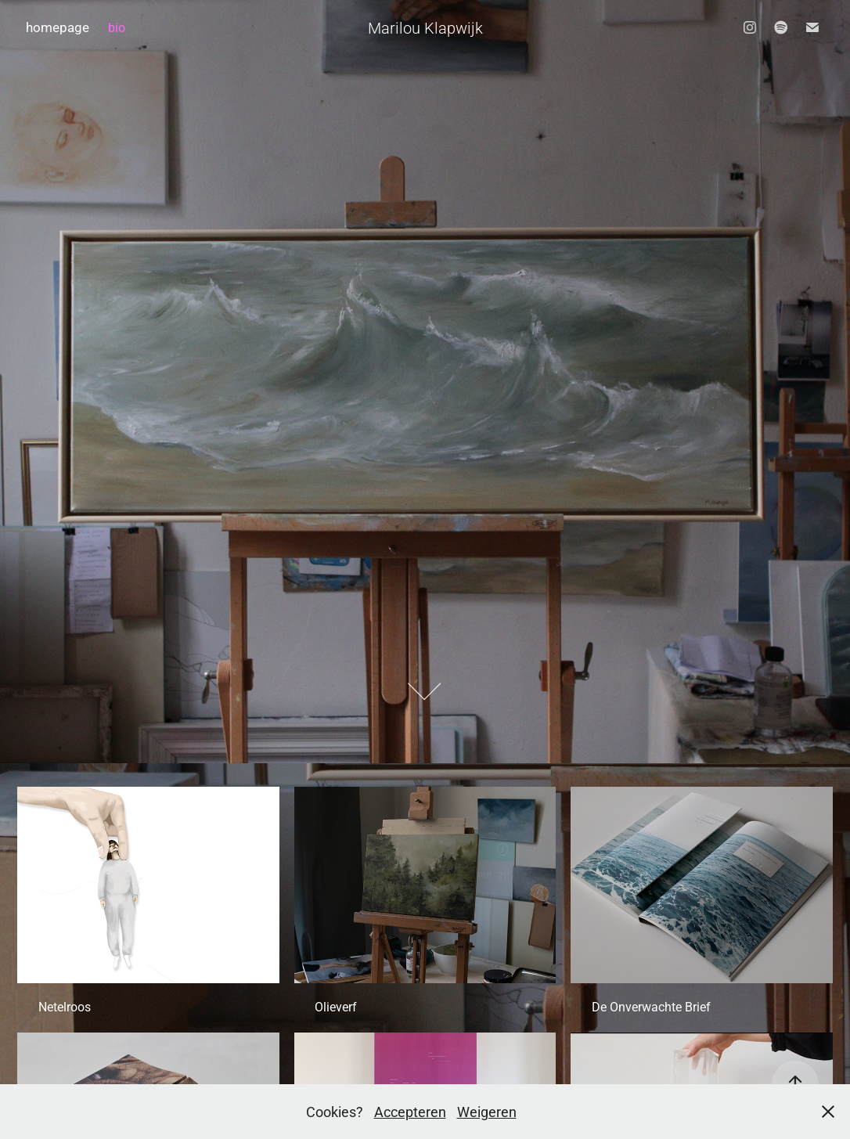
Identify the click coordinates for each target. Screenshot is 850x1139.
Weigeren (487, 1111)
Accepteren (410, 1111)
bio (116, 27)
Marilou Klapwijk (425, 27)
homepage (57, 27)
